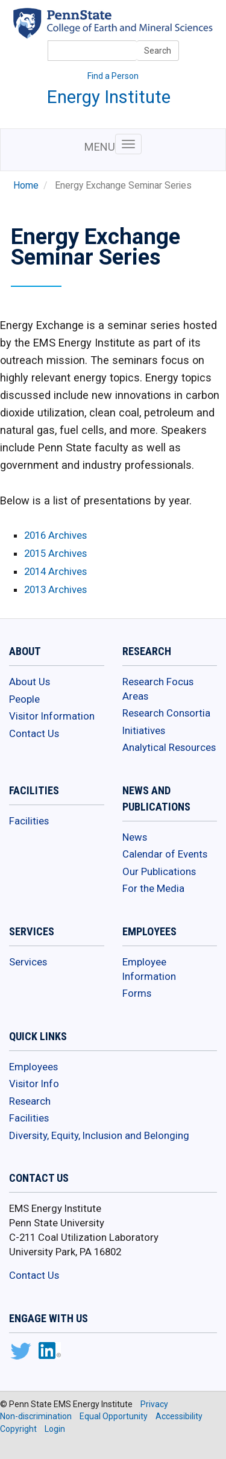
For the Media (153, 888)
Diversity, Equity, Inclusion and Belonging (99, 1135)
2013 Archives (55, 589)
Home (26, 185)
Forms (136, 993)
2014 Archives (55, 571)
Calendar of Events (164, 854)
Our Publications (159, 871)
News (134, 837)
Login (55, 1429)
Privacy (154, 1404)
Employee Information (149, 969)
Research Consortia (166, 713)
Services (28, 962)
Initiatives (143, 730)
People (24, 699)
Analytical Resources (169, 747)
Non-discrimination (36, 1416)
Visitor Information (52, 716)
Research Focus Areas (157, 689)
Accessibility (178, 1416)
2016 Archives (55, 535)
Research (30, 1101)
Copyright (18, 1429)
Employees (33, 1067)
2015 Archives (55, 553)
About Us (29, 682)
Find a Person (113, 76)
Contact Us (34, 733)
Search (157, 50)
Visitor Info (34, 1084)
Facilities (29, 821)
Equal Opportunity (114, 1416)
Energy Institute (109, 97)
